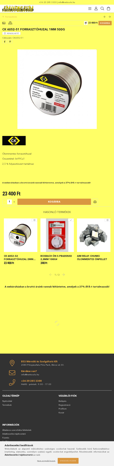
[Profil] (96, 8)
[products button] (90, 8)
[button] (95, 202)
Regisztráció (64, 405)
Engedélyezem (68, 461)
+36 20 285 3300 (48, 2)
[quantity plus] (14, 202)
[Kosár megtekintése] (108, 8)
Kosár (61, 412)
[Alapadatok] (3, 23)
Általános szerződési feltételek (16, 430)
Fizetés (5, 437)
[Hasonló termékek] (10, 23)
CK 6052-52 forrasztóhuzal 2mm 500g (18, 257)
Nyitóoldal (7, 401)
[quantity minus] (4, 202)
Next (62, 274)
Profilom (63, 408)
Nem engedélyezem (46, 461)
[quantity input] (9, 202)
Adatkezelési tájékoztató (14, 433)
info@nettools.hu (66, 2)
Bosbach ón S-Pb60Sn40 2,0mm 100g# (56, 257)
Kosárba (105, 23)
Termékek (7, 405)
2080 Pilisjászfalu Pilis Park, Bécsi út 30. (42, 365)
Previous (51, 274)
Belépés (62, 401)
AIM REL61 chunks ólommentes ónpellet (92, 257)
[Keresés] (102, 8)
